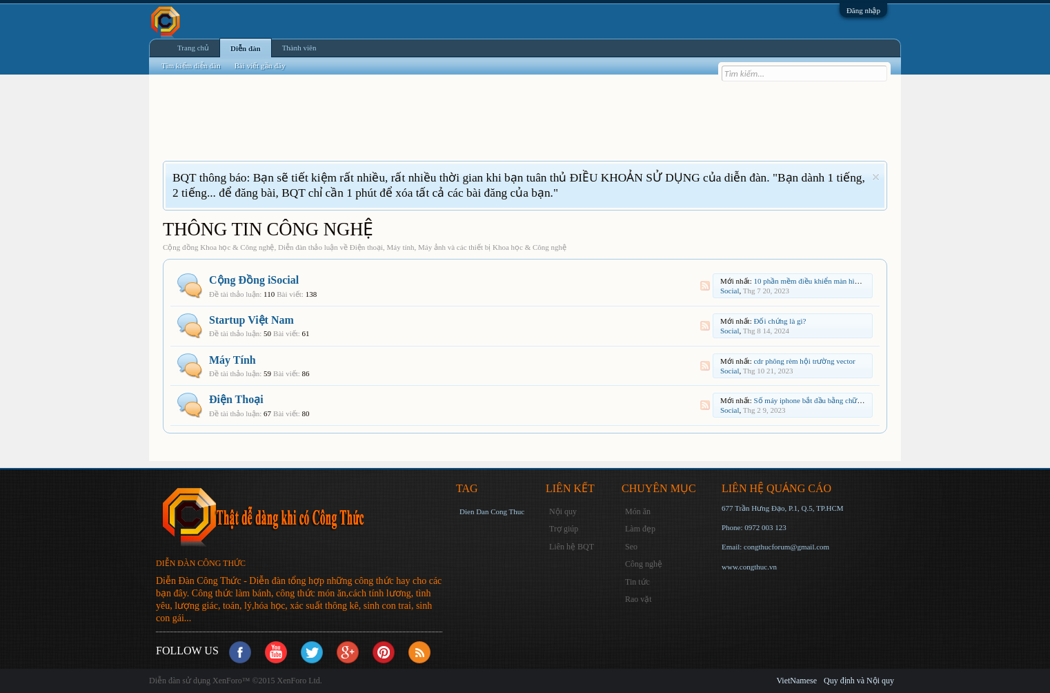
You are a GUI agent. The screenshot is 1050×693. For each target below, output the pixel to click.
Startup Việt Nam (251, 320)
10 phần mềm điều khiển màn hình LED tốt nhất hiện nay (843, 281)
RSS (705, 286)
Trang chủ (193, 47)
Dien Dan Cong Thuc (491, 511)
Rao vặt (638, 599)
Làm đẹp (640, 529)
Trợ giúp (563, 529)
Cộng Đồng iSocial (254, 280)
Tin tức (637, 582)
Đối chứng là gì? (779, 321)
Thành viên (299, 47)
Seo (631, 547)
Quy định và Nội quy (859, 680)
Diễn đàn (245, 48)
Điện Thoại (236, 399)
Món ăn (638, 511)
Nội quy (563, 511)
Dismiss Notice (876, 177)
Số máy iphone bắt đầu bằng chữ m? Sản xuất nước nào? (843, 400)
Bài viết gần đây (260, 65)
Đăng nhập (863, 10)
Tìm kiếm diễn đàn (191, 65)
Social (730, 290)
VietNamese (796, 680)
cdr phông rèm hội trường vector (804, 361)
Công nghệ (643, 564)
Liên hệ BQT (571, 547)
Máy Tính (232, 360)
